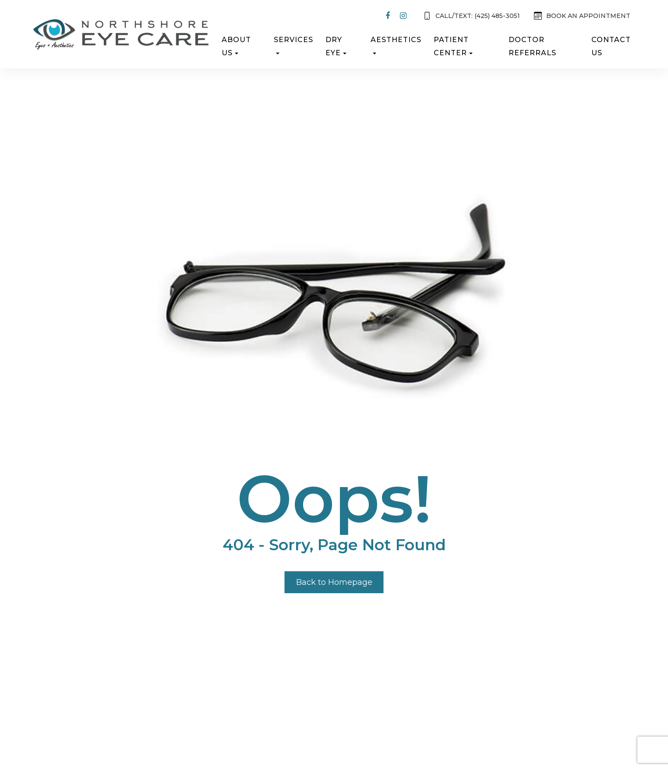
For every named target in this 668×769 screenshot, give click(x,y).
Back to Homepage (334, 582)
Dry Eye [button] (335, 46)
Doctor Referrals (532, 46)
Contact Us (611, 46)
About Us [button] (236, 46)
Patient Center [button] (453, 46)
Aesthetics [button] (396, 45)
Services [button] (293, 45)
